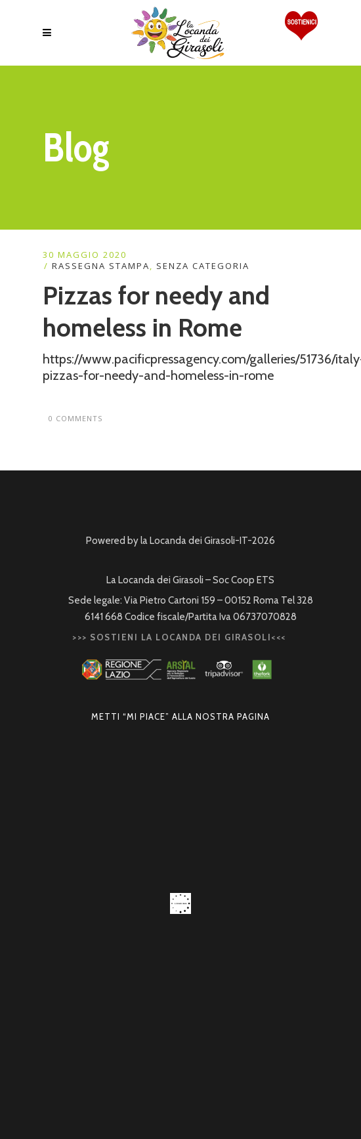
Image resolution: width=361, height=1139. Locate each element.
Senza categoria (202, 266)
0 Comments (75, 418)
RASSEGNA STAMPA (101, 266)
